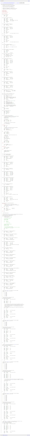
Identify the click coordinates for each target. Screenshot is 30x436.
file (12, 4)
